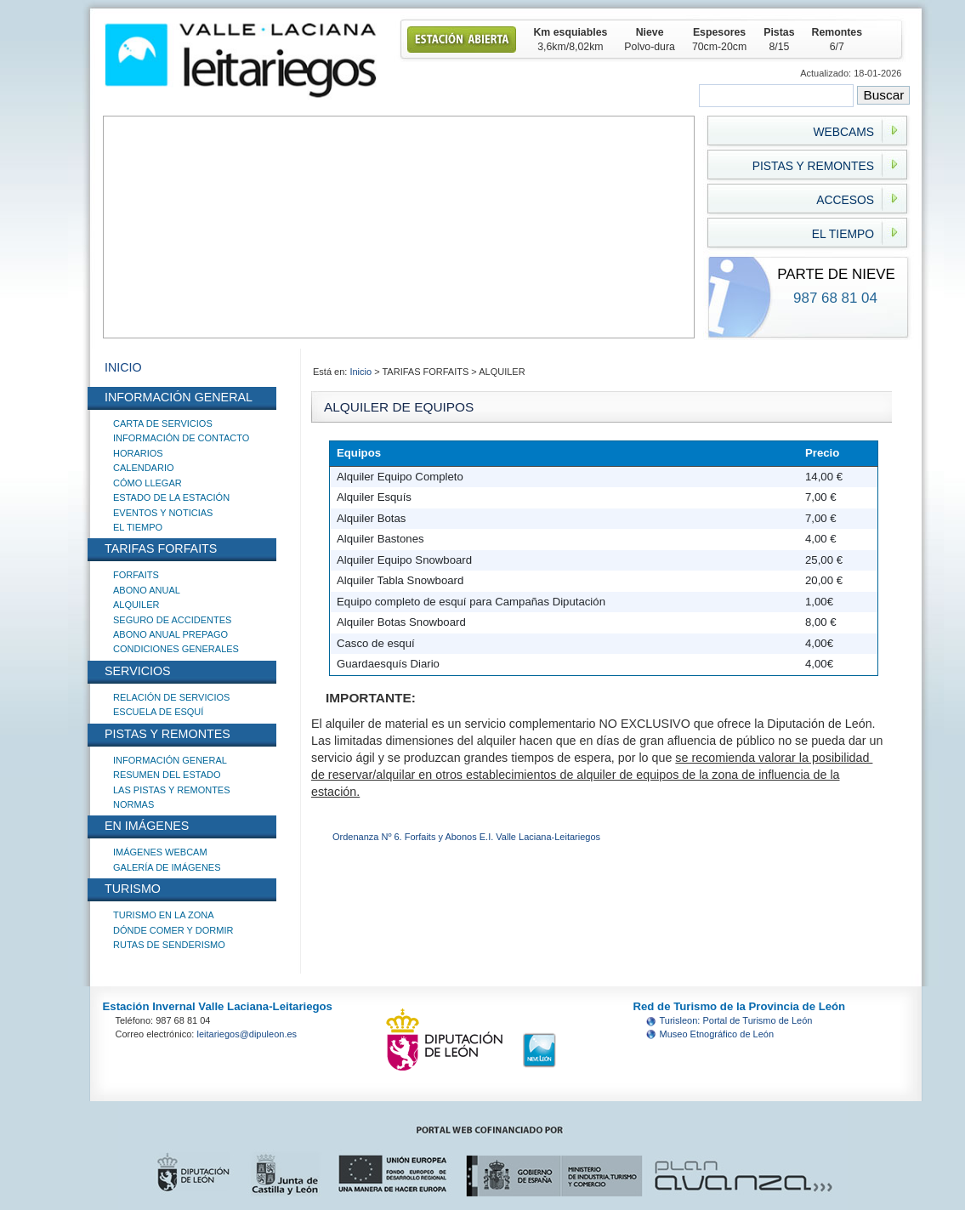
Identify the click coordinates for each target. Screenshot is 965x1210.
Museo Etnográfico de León (717, 1034)
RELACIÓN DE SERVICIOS (171, 697)
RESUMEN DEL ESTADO (167, 775)
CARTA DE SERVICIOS (163, 423)
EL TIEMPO (137, 527)
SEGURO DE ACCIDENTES (172, 620)
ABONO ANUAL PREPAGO (170, 634)
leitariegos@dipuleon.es (247, 1034)
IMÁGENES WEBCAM (160, 852)
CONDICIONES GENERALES (176, 649)
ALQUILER (136, 604)
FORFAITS (136, 575)
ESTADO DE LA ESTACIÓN (171, 497)
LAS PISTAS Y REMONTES (171, 790)
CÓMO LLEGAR (147, 483)
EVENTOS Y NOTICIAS (163, 513)
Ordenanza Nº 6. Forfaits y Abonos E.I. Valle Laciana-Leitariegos (466, 837)
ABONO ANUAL (146, 590)
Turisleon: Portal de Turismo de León (736, 1020)
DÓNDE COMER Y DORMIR (173, 930)
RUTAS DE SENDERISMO (169, 945)
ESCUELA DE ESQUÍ (158, 712)
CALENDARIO (143, 468)
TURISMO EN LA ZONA (163, 915)
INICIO (123, 367)
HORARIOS (138, 453)
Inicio (361, 371)
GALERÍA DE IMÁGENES (167, 867)
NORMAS (133, 804)
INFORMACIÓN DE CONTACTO (181, 438)
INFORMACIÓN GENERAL (170, 760)
